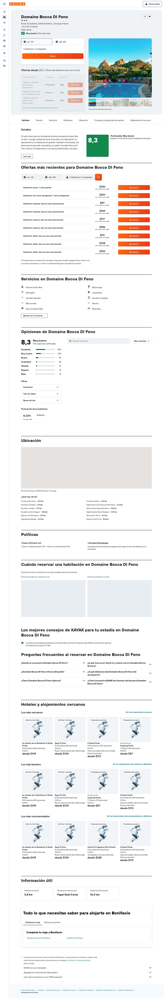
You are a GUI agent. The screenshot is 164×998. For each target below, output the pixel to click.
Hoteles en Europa (53, 990)
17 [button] (41, 84)
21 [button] (65, 84)
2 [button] (77, 65)
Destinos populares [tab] (52, 922)
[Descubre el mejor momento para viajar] (4, 40)
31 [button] (41, 96)
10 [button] (41, 78)
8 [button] (71, 71)
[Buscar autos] (4, 22)
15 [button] (72, 78)
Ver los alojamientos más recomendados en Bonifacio (129, 816)
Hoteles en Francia (69, 990)
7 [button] (65, 71)
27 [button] (59, 90)
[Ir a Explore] (4, 29)
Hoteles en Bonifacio (75, 938)
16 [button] (78, 78)
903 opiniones (44, 33)
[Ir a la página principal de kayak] (17, 4)
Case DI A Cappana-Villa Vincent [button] (101, 847)
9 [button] (77, 71)
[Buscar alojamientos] (4, 17)
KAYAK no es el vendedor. (88, 967)
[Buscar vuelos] (4, 11)
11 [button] (47, 78)
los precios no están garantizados (78, 960)
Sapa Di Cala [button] (60, 743)
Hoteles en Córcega (86, 990)
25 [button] (47, 90)
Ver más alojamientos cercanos (139, 712)
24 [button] (41, 90)
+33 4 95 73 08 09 (29, 26)
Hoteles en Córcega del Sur (105, 990)
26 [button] (53, 90)
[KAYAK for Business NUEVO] (4, 46)
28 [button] (65, 90)
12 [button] (53, 78)
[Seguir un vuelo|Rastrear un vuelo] (4, 35)
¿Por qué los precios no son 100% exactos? (88, 977)
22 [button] (71, 84)
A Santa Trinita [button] (94, 743)
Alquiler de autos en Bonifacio (38, 938)
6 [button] (59, 71)
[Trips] (4, 53)
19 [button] (53, 84)
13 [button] (59, 78)
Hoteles (40, 990)
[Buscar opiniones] (101, 341)
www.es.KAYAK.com (28, 990)
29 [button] (71, 90)
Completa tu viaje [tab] (32, 922)
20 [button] (59, 84)
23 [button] (78, 84)
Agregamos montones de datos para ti (88, 972)
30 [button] (77, 90)
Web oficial (26, 29)
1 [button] (71, 65)
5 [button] (53, 71)
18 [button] (47, 84)
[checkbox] (34, 417)
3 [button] (41, 71)
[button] (4, 4)
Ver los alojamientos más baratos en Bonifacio (132, 764)
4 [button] (47, 71)
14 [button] (65, 78)
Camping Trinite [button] (126, 746)
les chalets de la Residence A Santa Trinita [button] (37, 744)
